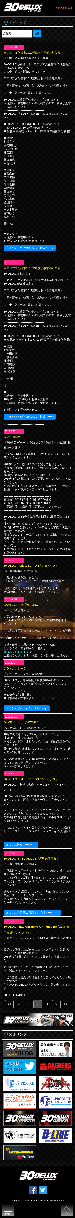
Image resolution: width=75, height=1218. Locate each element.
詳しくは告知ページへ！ (21, 844)
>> (66, 1004)
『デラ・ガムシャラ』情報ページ (27, 708)
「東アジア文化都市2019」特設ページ (30, 247)
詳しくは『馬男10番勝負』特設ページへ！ (32, 912)
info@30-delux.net (15, 651)
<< (9, 1004)
